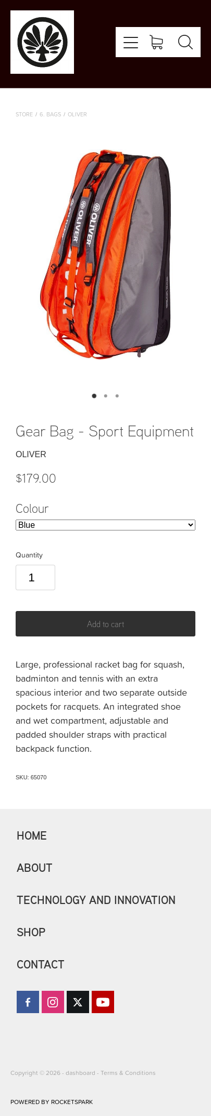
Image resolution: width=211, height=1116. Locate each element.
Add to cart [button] (105, 624)
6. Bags (50, 114)
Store (24, 114)
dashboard (80, 1072)
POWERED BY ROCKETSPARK (51, 1101)
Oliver (77, 114)
